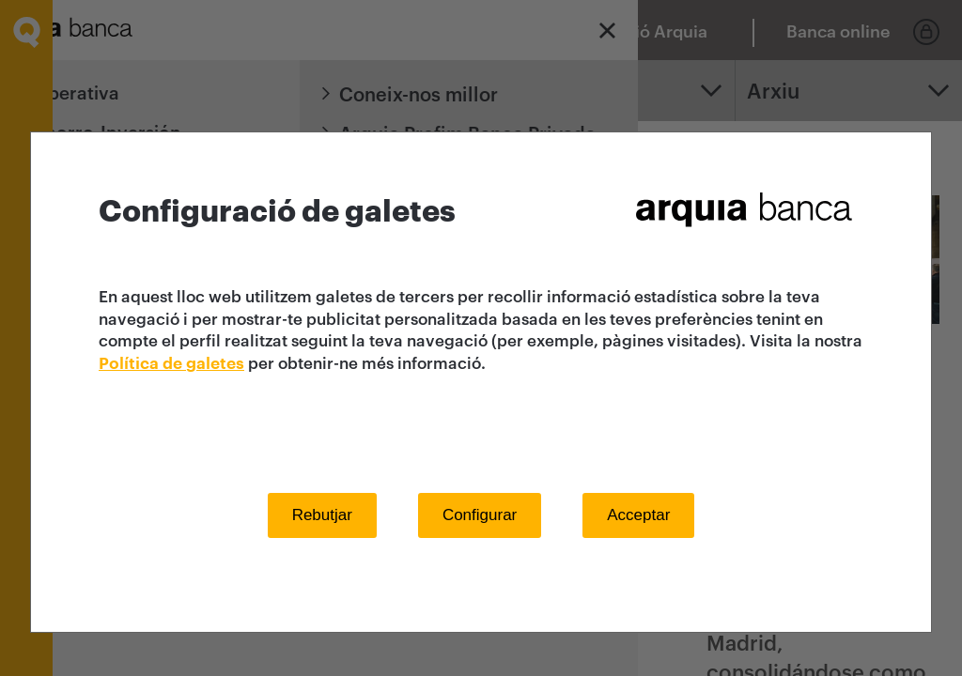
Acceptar (638, 515)
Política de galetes (171, 364)
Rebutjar (322, 515)
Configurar (479, 515)
